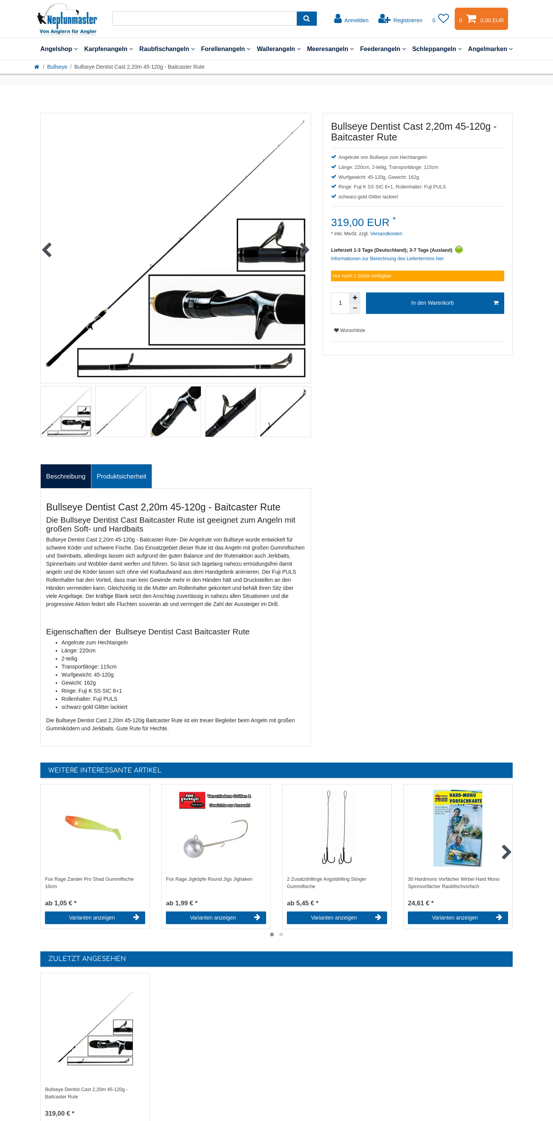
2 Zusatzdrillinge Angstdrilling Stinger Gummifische (326, 883)
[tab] (65, 476)
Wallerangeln (279, 48)
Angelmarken (490, 48)
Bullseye (57, 67)
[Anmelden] (351, 19)
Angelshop (59, 48)
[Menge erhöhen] (354, 297)
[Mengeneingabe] (340, 303)
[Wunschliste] (441, 19)
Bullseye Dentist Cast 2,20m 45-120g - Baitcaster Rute (86, 1093)
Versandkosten (385, 233)
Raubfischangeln (167, 48)
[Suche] (306, 19)
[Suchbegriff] (205, 19)
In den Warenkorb (454, 303)
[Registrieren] (400, 19)
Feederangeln (383, 48)
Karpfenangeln (108, 48)
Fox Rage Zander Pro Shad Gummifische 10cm (89, 883)
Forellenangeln (225, 48)
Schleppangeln (437, 48)
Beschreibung (66, 476)
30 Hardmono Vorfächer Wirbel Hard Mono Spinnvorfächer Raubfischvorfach (454, 883)
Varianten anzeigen (104, 918)
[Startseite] (37, 67)
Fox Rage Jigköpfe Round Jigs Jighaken (209, 879)
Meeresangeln (330, 48)
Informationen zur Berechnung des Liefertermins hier (387, 258)
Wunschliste (349, 330)
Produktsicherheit (122, 476)
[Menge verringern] (354, 308)
